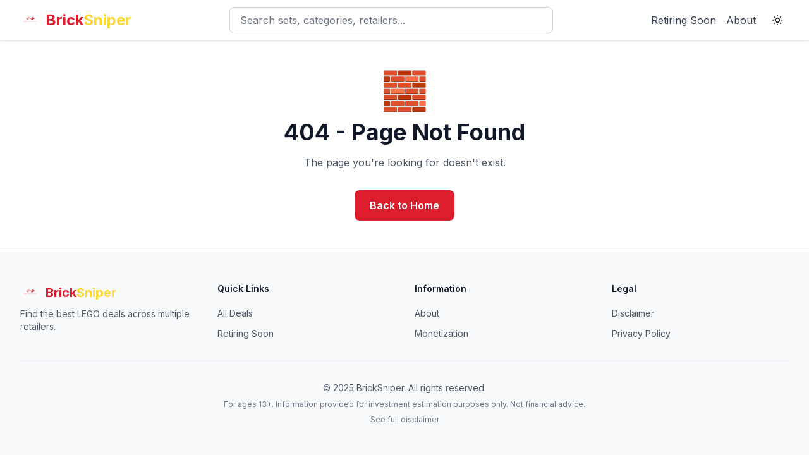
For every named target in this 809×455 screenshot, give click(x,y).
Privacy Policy (641, 333)
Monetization (441, 333)
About (741, 20)
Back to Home (404, 205)
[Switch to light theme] (777, 20)
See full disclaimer (404, 419)
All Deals (235, 313)
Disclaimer (633, 313)
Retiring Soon (683, 20)
